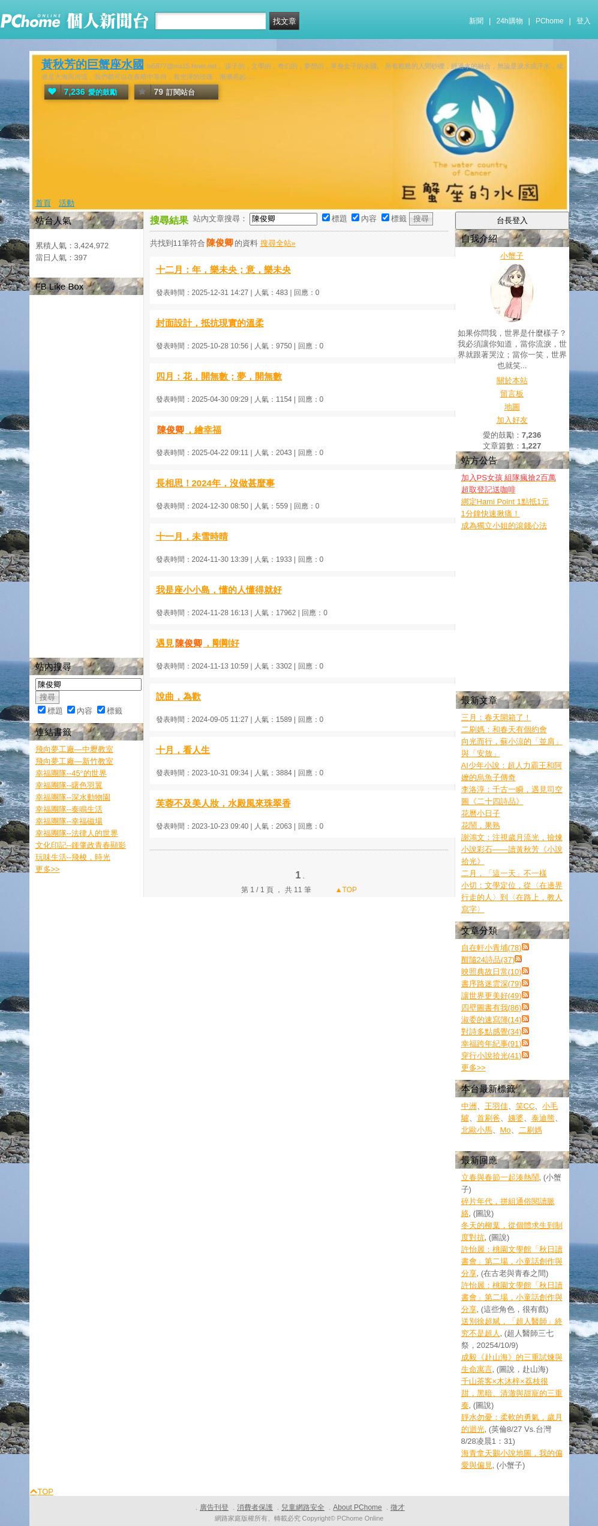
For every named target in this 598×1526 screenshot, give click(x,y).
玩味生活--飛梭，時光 (73, 857)
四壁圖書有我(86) (491, 1007)
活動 (66, 202)
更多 (473, 1067)
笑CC (525, 1105)
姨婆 (516, 1117)
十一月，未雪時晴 (192, 536)
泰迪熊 (543, 1117)
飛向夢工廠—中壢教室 (74, 749)
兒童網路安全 (302, 1507)
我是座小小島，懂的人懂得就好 (219, 590)
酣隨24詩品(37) (488, 959)
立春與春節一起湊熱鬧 (500, 1177)
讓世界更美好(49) (491, 995)
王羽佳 (496, 1105)
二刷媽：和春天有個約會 (504, 729)
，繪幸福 (188, 430)
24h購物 (510, 21)
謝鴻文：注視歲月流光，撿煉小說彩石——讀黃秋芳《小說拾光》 (512, 849)
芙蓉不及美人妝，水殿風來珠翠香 (223, 803)
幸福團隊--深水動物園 (73, 797)
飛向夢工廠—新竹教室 (74, 761)
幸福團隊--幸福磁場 (69, 821)
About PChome (357, 1507)
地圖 (512, 406)
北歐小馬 (476, 1129)
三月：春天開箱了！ (496, 717)
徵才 (397, 1507)
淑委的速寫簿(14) (491, 1019)
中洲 (469, 1105)
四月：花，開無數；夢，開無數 (219, 376)
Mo (505, 1129)
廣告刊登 (214, 1507)
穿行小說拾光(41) (491, 1055)
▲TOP (345, 890)
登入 (583, 21)
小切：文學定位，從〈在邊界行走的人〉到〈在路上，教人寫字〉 (512, 897)
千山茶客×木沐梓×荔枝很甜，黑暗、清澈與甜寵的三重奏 (512, 1393)
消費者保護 (255, 1507)
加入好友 (512, 420)
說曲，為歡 (178, 696)
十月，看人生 (183, 750)
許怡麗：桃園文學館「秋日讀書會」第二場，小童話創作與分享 (512, 1261)
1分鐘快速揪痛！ (490, 513)
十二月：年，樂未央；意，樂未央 (223, 269)
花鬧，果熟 (480, 825)
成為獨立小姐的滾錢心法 (504, 525)
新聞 (476, 21)
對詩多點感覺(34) (491, 1031)
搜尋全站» (278, 243)
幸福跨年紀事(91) (491, 1043)
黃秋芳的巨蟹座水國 (92, 64)
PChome (550, 21)
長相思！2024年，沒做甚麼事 (215, 483)
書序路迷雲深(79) (491, 983)
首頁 (43, 202)
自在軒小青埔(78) (491, 947)
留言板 (512, 393)
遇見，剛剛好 (197, 643)
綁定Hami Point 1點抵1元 (505, 501)
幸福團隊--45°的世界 (71, 773)
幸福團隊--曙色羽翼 (69, 785)
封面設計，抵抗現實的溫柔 (210, 323)
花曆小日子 (480, 813)
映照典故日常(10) (491, 971)
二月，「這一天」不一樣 (504, 873)
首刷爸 (488, 1117)
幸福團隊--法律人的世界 (77, 833)
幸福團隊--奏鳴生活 (69, 809)
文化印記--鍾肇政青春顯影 (81, 845)
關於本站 (512, 380)
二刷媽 (530, 1129)
